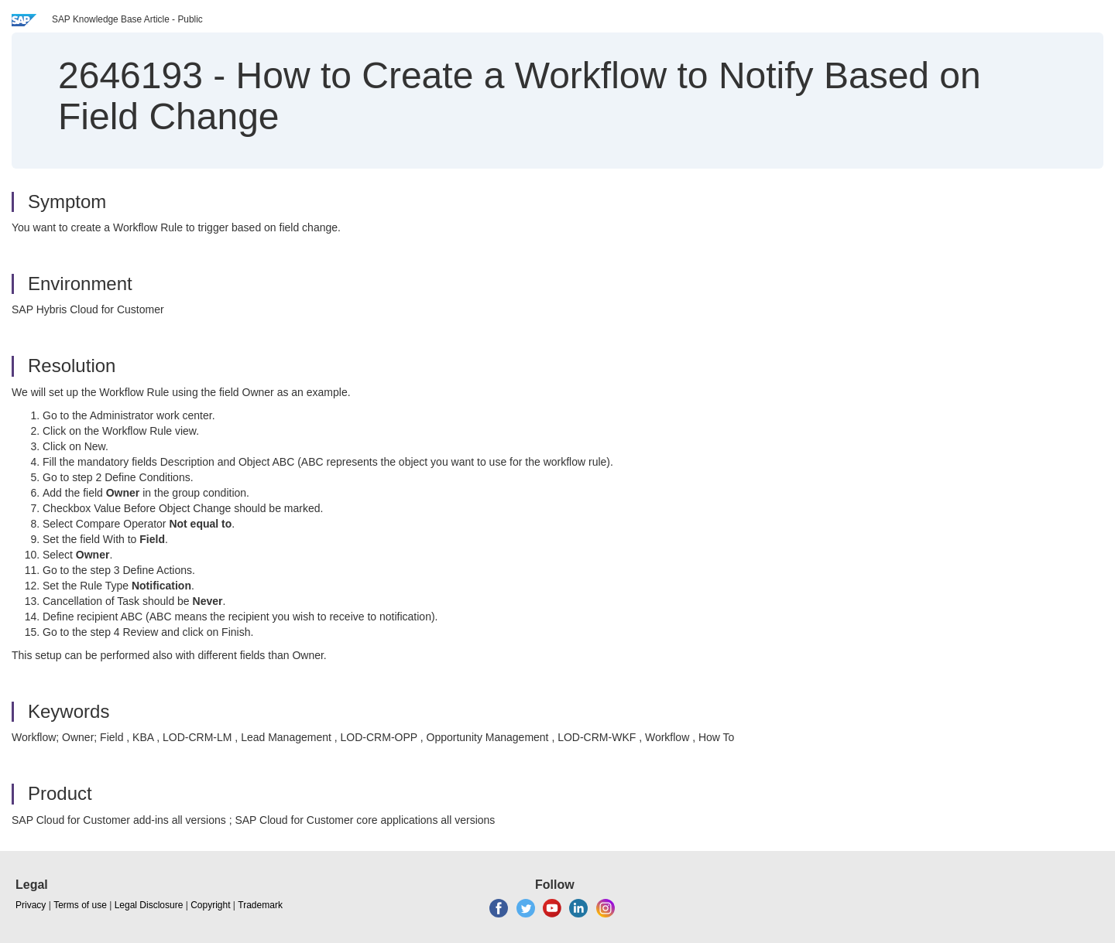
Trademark (260, 905)
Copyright (210, 905)
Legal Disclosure (149, 905)
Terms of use (80, 905)
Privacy (30, 905)
